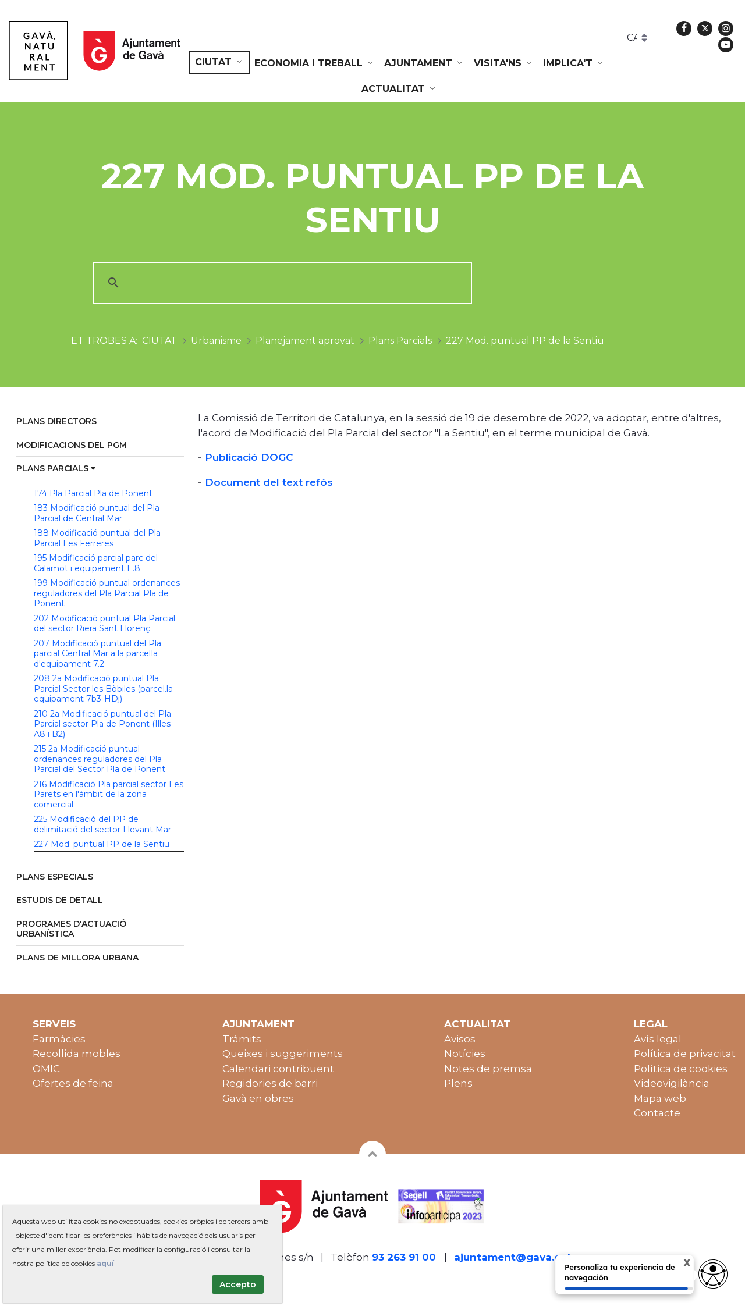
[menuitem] (219, 62)
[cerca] (280, 283)
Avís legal (658, 1039)
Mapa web (660, 1098)
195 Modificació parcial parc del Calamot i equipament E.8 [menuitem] (96, 563)
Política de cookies (681, 1068)
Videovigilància (671, 1083)
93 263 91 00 (404, 1257)
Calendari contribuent (278, 1068)
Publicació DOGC (249, 457)
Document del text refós (269, 482)
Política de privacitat (685, 1053)
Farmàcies (59, 1039)
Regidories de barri (270, 1083)
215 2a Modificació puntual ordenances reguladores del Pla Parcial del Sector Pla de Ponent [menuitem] (99, 758)
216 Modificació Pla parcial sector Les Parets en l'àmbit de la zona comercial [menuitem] (108, 794)
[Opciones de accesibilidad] (713, 1274)
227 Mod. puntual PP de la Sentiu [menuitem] (101, 844)
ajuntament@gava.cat (513, 1257)
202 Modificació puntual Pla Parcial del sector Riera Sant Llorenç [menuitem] (104, 623)
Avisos (460, 1039)
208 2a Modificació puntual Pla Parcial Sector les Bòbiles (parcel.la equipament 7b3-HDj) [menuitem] (103, 688)
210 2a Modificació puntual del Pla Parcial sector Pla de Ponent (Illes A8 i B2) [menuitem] (102, 724)
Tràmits (241, 1039)
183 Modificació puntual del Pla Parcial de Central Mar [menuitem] (96, 513)
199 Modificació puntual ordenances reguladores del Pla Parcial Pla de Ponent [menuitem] (107, 593)
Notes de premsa (488, 1068)
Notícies (464, 1053)
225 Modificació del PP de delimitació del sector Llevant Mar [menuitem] (102, 824)
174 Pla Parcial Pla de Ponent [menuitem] (93, 493)
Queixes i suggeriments (282, 1053)
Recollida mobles (76, 1053)
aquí (105, 1263)
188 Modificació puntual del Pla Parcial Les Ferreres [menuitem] (97, 538)
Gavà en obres (258, 1098)
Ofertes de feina (73, 1083)
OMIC (46, 1068)
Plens (458, 1083)
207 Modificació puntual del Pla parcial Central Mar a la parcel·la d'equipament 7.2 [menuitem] (97, 653)
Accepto (237, 1284)
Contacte (657, 1113)
